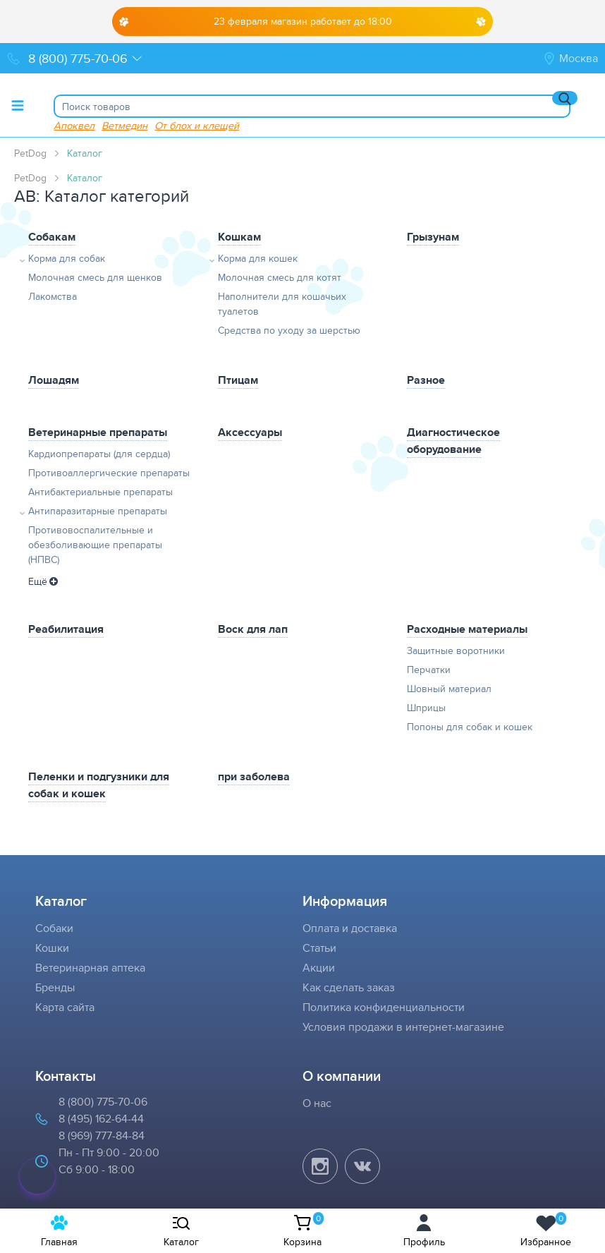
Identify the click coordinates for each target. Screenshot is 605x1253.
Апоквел (74, 125)
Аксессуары (250, 432)
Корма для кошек (258, 258)
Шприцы (426, 708)
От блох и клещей (196, 125)
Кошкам (239, 237)
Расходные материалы (467, 629)
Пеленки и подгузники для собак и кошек (98, 784)
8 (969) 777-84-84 (102, 1135)
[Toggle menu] (18, 105)
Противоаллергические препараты (109, 473)
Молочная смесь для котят (279, 277)
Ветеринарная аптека (90, 968)
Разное (426, 380)
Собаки (54, 928)
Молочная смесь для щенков (95, 277)
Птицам (238, 380)
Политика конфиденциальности (383, 1007)
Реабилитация (66, 629)
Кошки (52, 948)
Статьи (319, 948)
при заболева (254, 776)
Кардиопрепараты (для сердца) (99, 454)
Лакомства (52, 296)
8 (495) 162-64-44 (101, 1118)
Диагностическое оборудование (453, 440)
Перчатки (429, 669)
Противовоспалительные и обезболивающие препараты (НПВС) (95, 545)
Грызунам (433, 237)
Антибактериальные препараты (100, 492)
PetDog (30, 153)
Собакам (51, 237)
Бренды (55, 987)
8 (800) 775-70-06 (103, 1102)
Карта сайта (64, 1007)
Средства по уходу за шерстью (289, 330)
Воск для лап (253, 629)
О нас (316, 1103)
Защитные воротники (456, 650)
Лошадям (53, 380)
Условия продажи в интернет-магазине (403, 1027)
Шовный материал (449, 689)
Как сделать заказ (348, 987)
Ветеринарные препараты (97, 432)
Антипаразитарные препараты (97, 511)
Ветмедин (124, 125)
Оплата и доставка (349, 928)
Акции (318, 968)
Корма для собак (66, 258)
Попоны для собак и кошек (469, 727)
